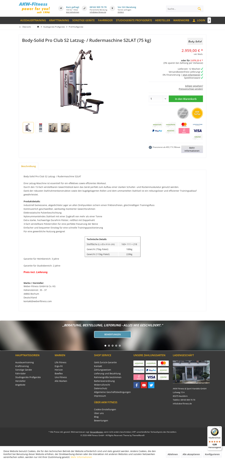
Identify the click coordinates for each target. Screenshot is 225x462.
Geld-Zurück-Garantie (105, 362)
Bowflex (59, 373)
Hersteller (20, 380)
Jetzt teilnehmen (72, 12)
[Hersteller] (163, 20)
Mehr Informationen (192, 149)
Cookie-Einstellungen (105, 409)
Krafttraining (22, 366)
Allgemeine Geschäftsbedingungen (112, 392)
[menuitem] (33, 20)
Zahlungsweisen (102, 369)
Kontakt (98, 366)
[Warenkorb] (181, 20)
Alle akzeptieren (191, 454)
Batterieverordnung (104, 380)
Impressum (100, 395)
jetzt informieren (191, 74)
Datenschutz (100, 388)
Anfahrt (121, 12)
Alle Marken (61, 380)
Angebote (20, 384)
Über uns (99, 413)
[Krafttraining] (59, 20)
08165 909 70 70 (98, 7)
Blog (96, 416)
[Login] (199, 20)
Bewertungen (112, 334)
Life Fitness (60, 362)
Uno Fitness (61, 377)
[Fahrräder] (105, 20)
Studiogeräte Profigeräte (28, 377)
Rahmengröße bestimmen (107, 377)
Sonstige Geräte (23, 369)
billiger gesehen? (194, 85)
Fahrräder (20, 373)
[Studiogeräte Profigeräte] (134, 20)
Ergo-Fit (59, 366)
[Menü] (220, 428)
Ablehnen (173, 454)
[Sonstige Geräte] (83, 20)
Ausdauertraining (24, 362)
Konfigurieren (212, 454)
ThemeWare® (138, 435)
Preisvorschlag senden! (191, 88)
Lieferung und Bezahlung (107, 373)
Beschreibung (28, 166)
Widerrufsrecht (102, 384)
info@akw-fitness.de (98, 12)
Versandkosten (96, 432)
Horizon (59, 369)
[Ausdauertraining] (33, 20)
